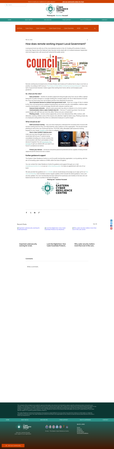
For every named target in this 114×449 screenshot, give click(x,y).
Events (86, 28)
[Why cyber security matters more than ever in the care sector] (84, 234)
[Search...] (15, 4)
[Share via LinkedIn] (35, 212)
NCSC (79, 28)
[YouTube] (111, 228)
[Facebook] (111, 226)
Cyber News (29, 28)
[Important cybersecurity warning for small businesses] (29, 234)
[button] (28, 20)
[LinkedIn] (111, 221)
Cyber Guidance (41, 28)
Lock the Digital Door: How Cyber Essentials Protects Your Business (56, 245)
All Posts (19, 28)
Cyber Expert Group (55, 28)
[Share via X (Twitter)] (30, 212)
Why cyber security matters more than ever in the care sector (84, 245)
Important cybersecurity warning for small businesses (28, 245)
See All (95, 224)
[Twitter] (111, 223)
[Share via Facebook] (26, 212)
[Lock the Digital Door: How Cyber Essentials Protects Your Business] (57, 234)
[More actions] (87, 40)
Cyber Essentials (69, 28)
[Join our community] (13, 445)
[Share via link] (39, 212)
